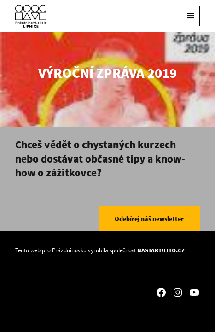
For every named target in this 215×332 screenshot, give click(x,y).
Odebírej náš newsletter (149, 219)
